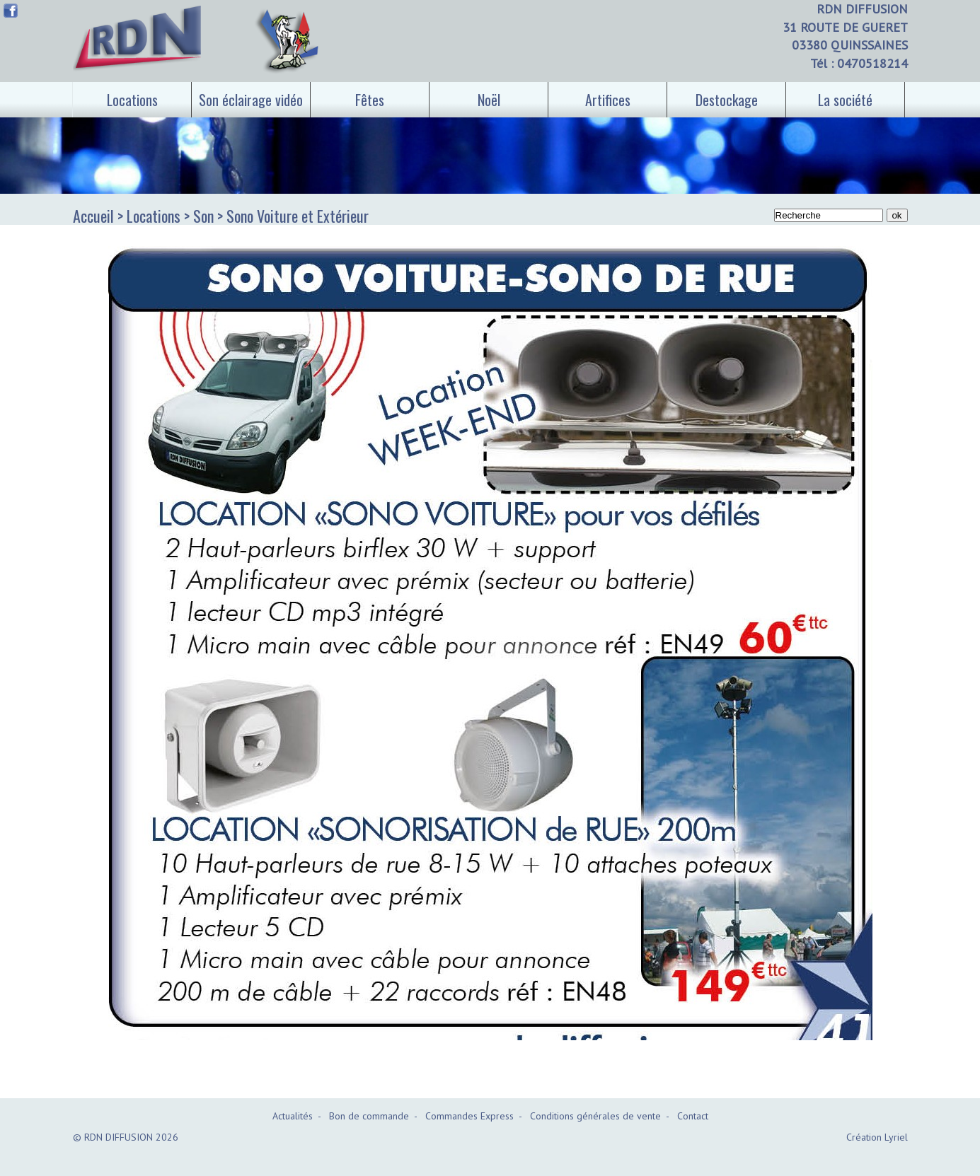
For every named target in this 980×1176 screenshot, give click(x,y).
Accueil (93, 215)
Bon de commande (369, 1116)
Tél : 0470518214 (859, 63)
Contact (692, 1116)
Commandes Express (469, 1116)
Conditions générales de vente (595, 1116)
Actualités (292, 1116)
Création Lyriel (877, 1137)
